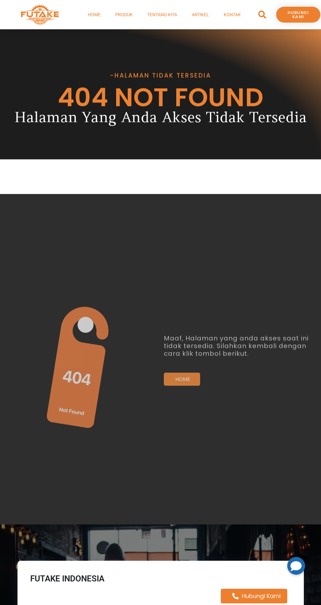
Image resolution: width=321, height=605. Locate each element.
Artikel (200, 14)
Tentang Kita (162, 14)
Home (94, 14)
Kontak (232, 14)
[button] (262, 15)
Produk (124, 14)
